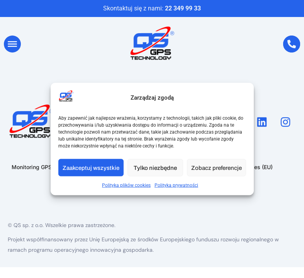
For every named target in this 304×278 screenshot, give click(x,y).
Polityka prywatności (176, 185)
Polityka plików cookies (126, 185)
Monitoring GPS (32, 167)
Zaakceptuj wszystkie (91, 167)
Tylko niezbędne (155, 167)
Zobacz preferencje (216, 167)
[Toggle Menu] (12, 44)
